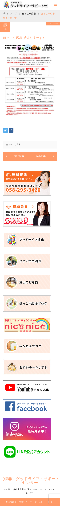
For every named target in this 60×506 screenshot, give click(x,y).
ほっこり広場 (53, 23)
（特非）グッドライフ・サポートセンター (30, 481)
